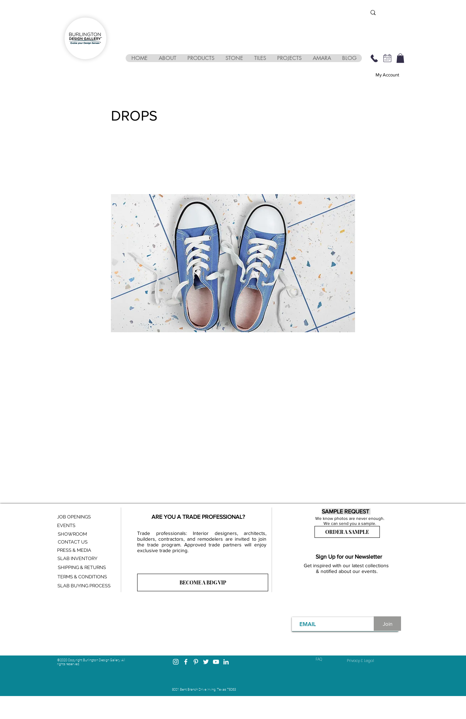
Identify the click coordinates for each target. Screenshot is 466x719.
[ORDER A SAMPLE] (347, 532)
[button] (167, 58)
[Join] (387, 623)
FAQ (319, 659)
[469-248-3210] (374, 58)
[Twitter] (206, 662)
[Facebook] (186, 662)
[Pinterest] (196, 662)
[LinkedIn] (226, 662)
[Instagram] (176, 662)
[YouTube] (216, 662)
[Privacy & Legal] (360, 661)
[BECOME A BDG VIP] (202, 582)
